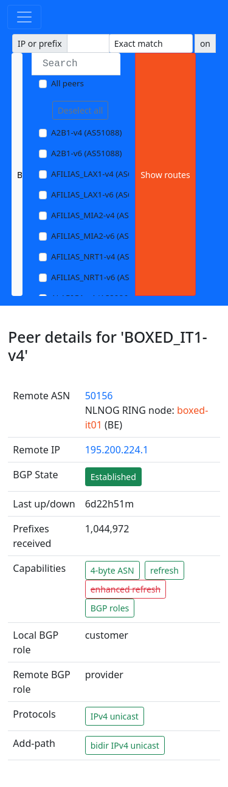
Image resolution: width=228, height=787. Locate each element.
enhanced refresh (126, 589)
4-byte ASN (112, 570)
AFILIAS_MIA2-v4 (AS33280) (102, 215)
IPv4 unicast (115, 716)
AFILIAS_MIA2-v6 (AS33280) (102, 235)
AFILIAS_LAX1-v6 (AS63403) (102, 194)
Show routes (165, 174)
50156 (99, 395)
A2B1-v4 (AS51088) (86, 132)
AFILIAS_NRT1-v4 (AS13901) (103, 256)
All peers (67, 83)
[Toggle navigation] (24, 17)
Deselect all (80, 110)
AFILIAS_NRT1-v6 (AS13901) (103, 277)
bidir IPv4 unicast (125, 745)
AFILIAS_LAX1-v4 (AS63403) (102, 173)
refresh (164, 570)
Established (113, 477)
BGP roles (110, 608)
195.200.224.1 (116, 449)
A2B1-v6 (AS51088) (86, 153)
